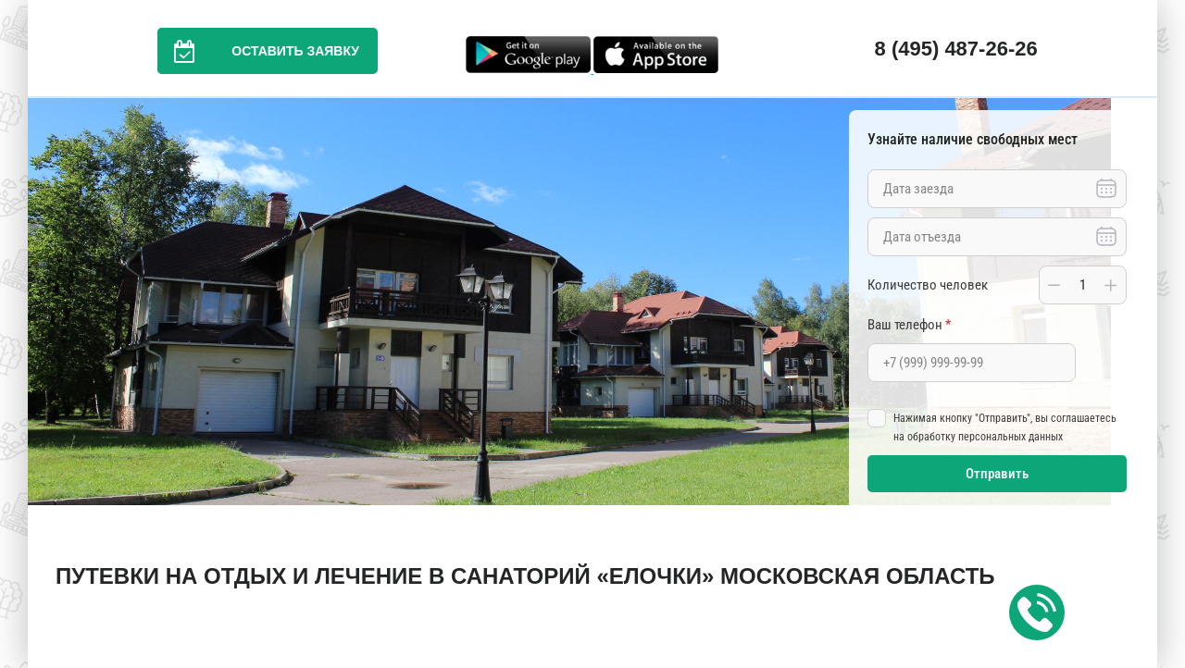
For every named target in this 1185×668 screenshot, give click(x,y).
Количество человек (927, 285)
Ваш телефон (909, 324)
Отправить (997, 473)
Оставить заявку (258, 51)
